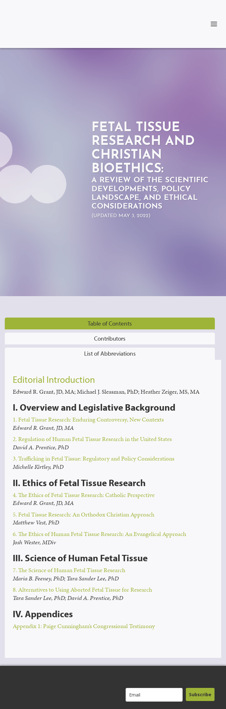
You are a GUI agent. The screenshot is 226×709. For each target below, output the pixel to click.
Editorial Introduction (54, 379)
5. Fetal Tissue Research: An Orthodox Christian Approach (83, 514)
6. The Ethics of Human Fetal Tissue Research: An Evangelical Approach (99, 534)
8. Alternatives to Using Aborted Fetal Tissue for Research (82, 589)
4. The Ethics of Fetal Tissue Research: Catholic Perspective (84, 495)
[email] (154, 695)
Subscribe (200, 694)
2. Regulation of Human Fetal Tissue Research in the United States (92, 439)
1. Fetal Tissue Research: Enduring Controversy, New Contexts (88, 419)
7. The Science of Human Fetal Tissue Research (69, 570)
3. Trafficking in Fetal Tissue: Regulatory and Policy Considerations (93, 458)
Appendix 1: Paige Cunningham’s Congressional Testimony (84, 626)
